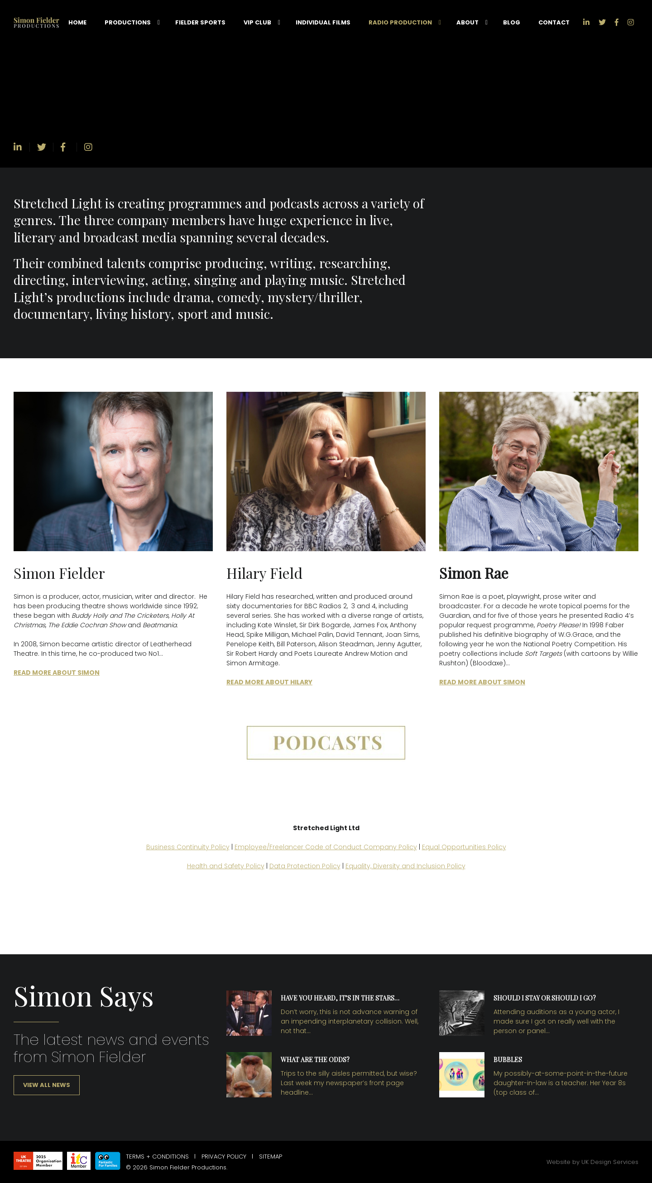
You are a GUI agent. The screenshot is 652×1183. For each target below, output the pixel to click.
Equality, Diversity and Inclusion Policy (405, 865)
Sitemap (270, 1156)
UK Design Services (609, 1162)
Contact (554, 22)
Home (77, 22)
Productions (128, 22)
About (467, 22)
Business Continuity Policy (188, 846)
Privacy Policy (223, 1156)
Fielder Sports (200, 22)
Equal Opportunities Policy (464, 846)
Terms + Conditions (157, 1156)
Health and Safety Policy (225, 865)
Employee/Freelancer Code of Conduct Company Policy (326, 846)
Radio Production (400, 22)
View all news (46, 1085)
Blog (511, 22)
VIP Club (257, 22)
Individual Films (323, 22)
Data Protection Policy (304, 865)
